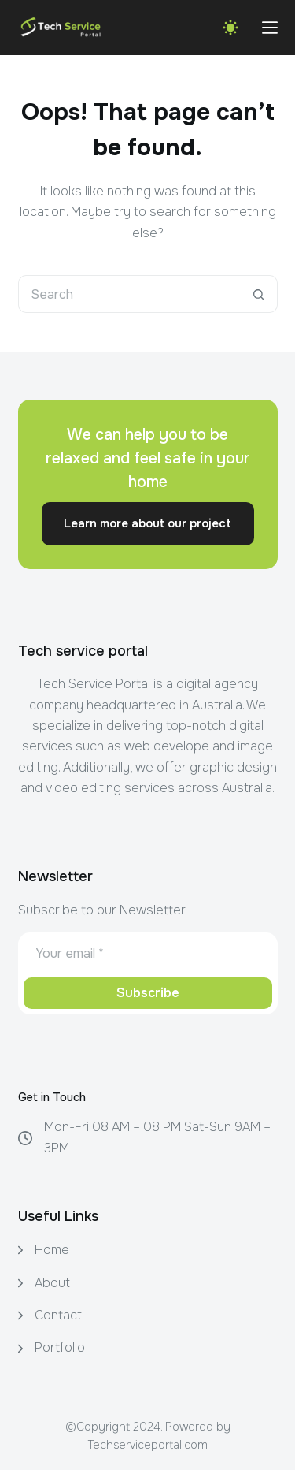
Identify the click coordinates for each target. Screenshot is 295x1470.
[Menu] (270, 27)
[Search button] (259, 294)
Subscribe (147, 992)
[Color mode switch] (230, 27)
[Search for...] (129, 294)
